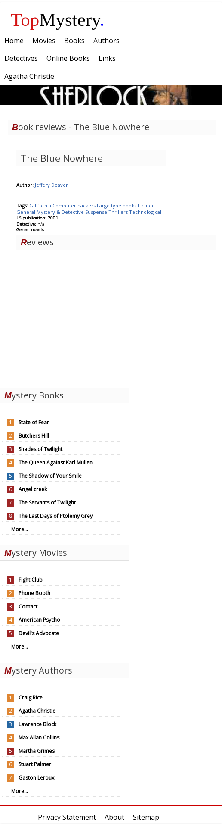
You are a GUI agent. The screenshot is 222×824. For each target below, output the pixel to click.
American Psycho (39, 619)
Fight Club (30, 579)
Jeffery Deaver (51, 185)
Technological (145, 212)
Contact (27, 606)
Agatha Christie (37, 710)
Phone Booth (34, 593)
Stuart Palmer (34, 764)
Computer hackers (74, 205)
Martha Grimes (36, 751)
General (26, 212)
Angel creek (32, 489)
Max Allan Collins (38, 737)
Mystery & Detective (61, 212)
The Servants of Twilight (47, 502)
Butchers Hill (33, 435)
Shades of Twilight (40, 449)
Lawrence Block (37, 724)
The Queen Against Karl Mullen (55, 462)
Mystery (58, 19)
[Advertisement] (64, 330)
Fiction (145, 205)
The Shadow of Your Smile (50, 475)
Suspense (96, 212)
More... (19, 529)
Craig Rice (30, 697)
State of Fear (33, 422)
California (40, 205)
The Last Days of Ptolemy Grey (55, 516)
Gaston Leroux (36, 777)
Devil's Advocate (38, 633)
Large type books (117, 205)
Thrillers (118, 212)
